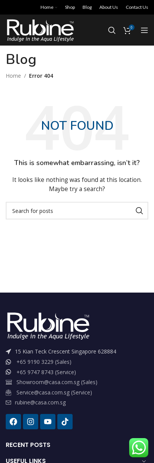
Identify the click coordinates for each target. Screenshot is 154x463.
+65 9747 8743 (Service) (46, 372)
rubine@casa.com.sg (40, 402)
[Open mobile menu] (144, 30)
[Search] (112, 30)
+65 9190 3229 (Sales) (43, 361)
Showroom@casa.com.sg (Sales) (56, 382)
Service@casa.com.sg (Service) (54, 392)
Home (13, 75)
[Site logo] (40, 29)
